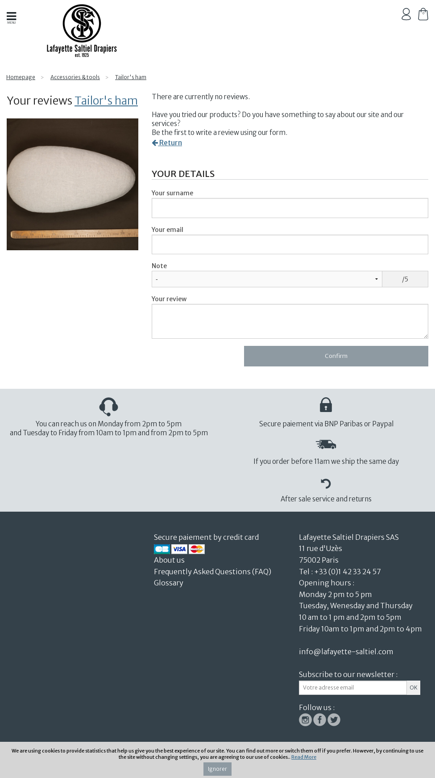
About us (170, 559)
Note (159, 266)
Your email (167, 230)
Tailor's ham (106, 100)
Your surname (172, 193)
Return (167, 142)
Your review (169, 299)
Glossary (168, 582)
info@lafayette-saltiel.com (346, 651)
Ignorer (217, 768)
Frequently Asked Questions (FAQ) (212, 571)
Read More (303, 757)
